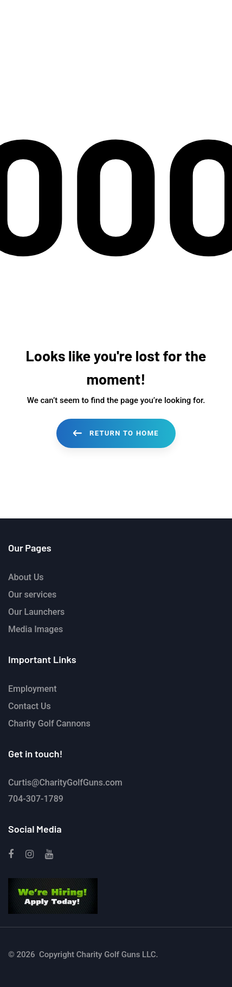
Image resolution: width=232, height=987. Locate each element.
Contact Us (29, 706)
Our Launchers (36, 612)
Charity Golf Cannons (49, 723)
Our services (32, 594)
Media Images (35, 629)
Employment (32, 689)
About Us (26, 577)
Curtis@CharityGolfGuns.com (65, 782)
